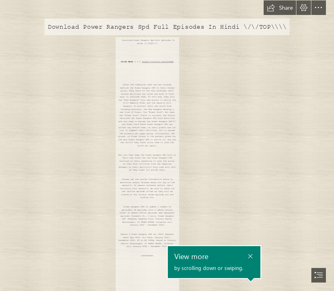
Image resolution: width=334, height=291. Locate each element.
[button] (280, 7)
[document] (167, 145)
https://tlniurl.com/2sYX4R (157, 62)
